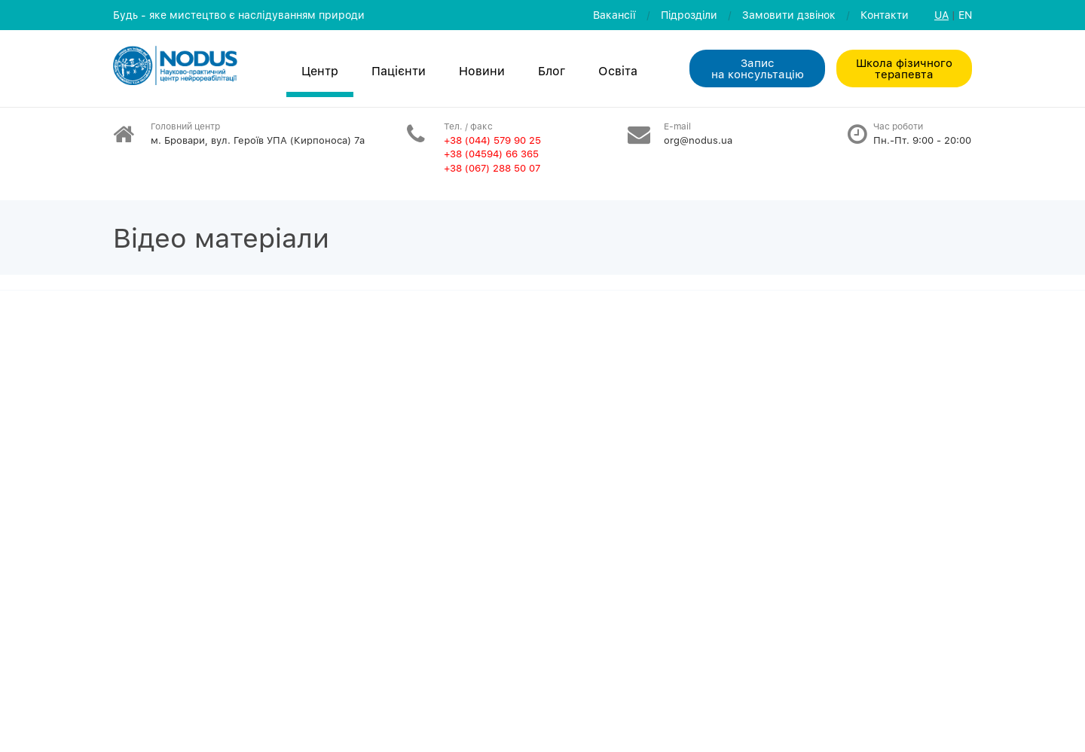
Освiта (617, 71)
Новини (482, 71)
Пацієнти (398, 71)
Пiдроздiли (689, 14)
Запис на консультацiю (757, 68)
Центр (319, 71)
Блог (551, 71)
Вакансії (614, 14)
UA (941, 14)
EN (965, 14)
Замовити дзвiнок (789, 14)
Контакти (884, 14)
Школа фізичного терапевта (904, 68)
